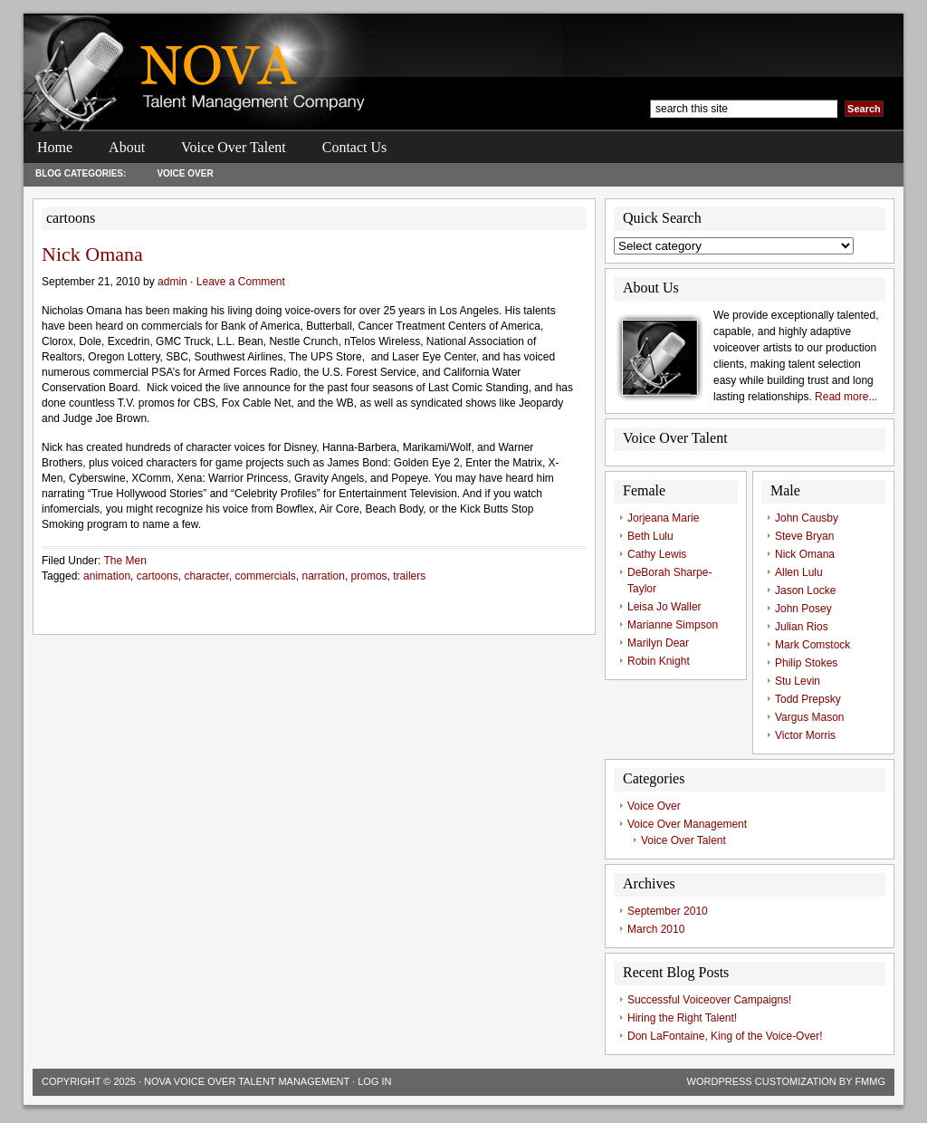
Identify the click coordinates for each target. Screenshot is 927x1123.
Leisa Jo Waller (664, 606)
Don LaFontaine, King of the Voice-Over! (724, 1036)
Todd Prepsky (808, 699)
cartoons (157, 576)
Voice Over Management (687, 824)
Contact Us (354, 147)
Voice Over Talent (233, 147)
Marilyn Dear (658, 643)
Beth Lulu (650, 536)
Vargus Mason (809, 717)
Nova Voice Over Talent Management (246, 1081)
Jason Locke (805, 590)
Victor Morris (805, 735)
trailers (409, 576)
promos (369, 576)
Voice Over (185, 173)
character (206, 576)
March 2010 (655, 929)
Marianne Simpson (672, 625)
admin (172, 281)
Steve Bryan (804, 536)
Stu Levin (797, 681)
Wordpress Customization (761, 1081)
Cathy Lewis (656, 554)
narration (323, 576)
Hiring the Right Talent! (682, 1018)
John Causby (806, 518)
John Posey (803, 608)
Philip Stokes (806, 663)
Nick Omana (92, 254)
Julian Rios (801, 626)
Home (54, 147)
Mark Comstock (812, 644)
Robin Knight (658, 661)
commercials (264, 576)
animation (106, 576)
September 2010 (667, 911)
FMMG (870, 1081)
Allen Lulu (799, 572)
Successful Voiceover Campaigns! (709, 999)
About (127, 147)
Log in (374, 1081)
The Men (124, 560)
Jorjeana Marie (663, 518)
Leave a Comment (240, 281)
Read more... (846, 396)
